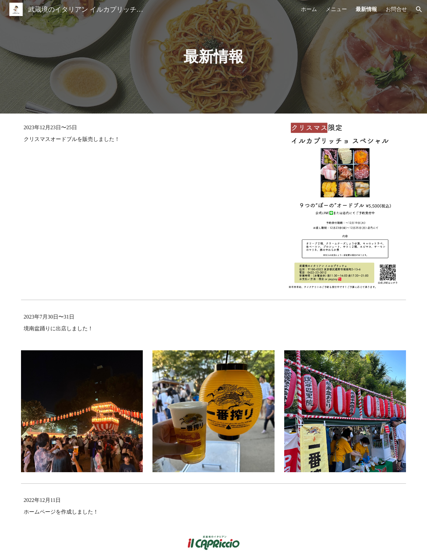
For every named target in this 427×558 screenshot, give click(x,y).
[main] (213, 57)
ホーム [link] (309, 9)
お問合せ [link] (396, 9)
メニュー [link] (336, 9)
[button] (419, 9)
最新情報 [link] (366, 9)
